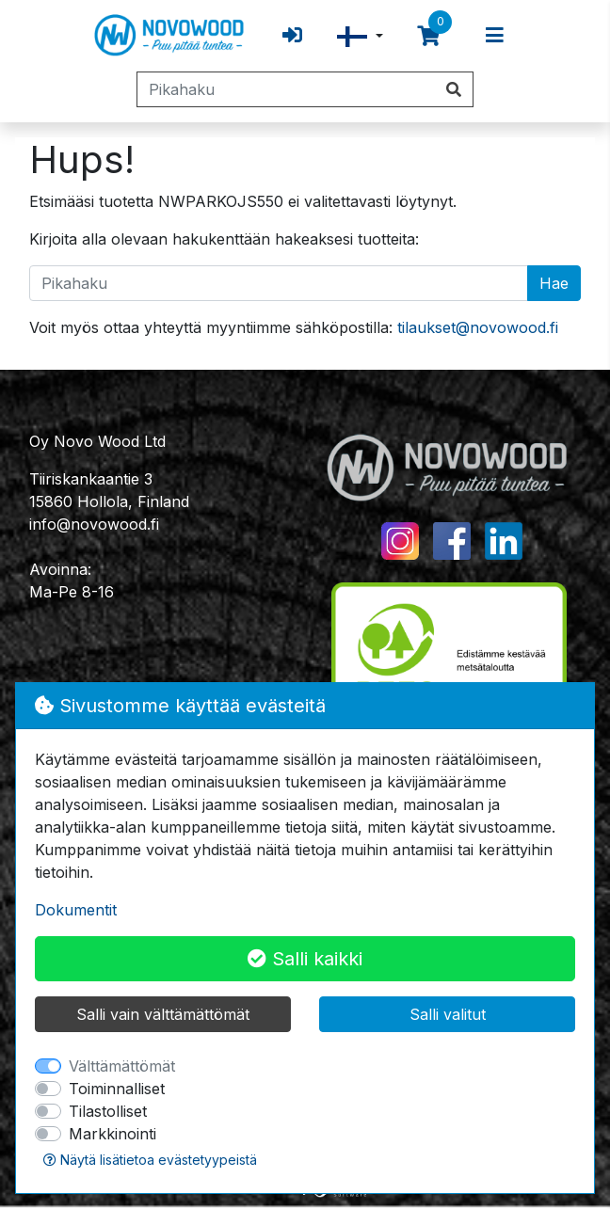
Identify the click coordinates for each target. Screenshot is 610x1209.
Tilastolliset (108, 1111)
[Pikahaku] (286, 89)
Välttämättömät (122, 1066)
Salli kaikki (305, 958)
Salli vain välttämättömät (162, 1014)
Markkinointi (112, 1133)
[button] (360, 36)
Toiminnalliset (117, 1088)
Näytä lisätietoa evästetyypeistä (150, 1160)
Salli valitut (447, 1014)
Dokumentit (76, 909)
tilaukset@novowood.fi (477, 327)
